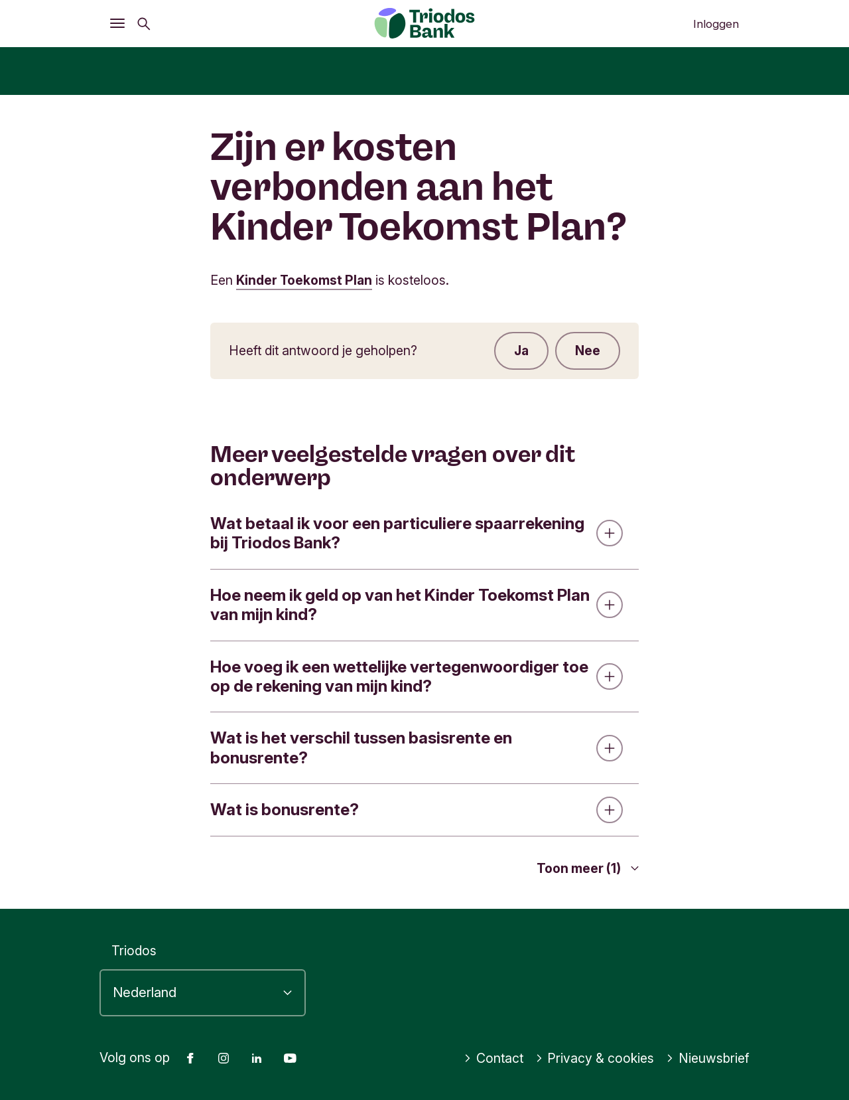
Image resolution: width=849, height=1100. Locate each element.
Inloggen (716, 24)
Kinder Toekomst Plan (304, 280)
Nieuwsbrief (708, 1058)
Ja (521, 350)
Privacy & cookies (595, 1058)
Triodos (134, 951)
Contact (493, 1058)
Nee (587, 350)
